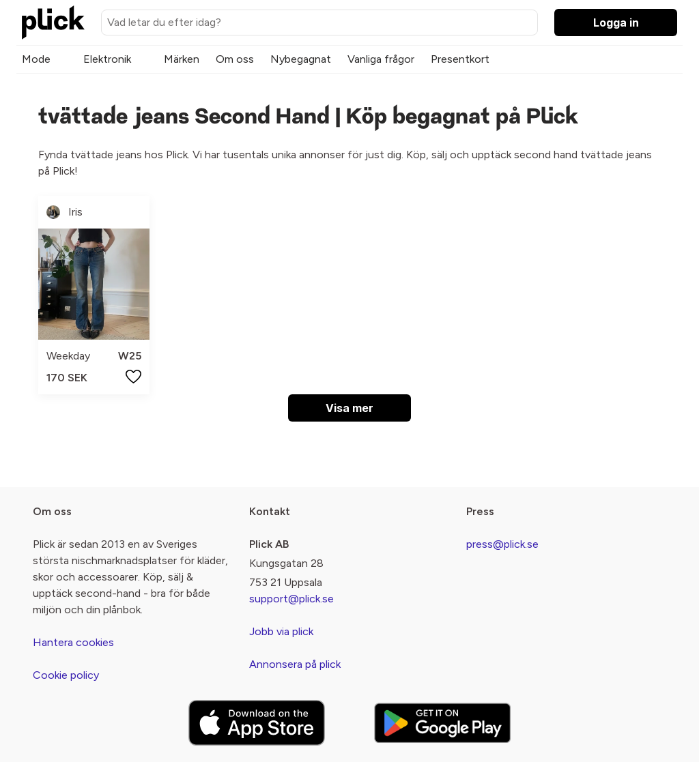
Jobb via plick (281, 631)
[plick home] (53, 22)
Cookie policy (66, 675)
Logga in (616, 22)
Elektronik (107, 59)
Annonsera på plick (295, 664)
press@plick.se (502, 544)
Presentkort (460, 59)
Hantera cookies (73, 642)
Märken (181, 59)
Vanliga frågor (380, 59)
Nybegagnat (300, 59)
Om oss (235, 59)
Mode (36, 59)
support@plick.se (291, 598)
